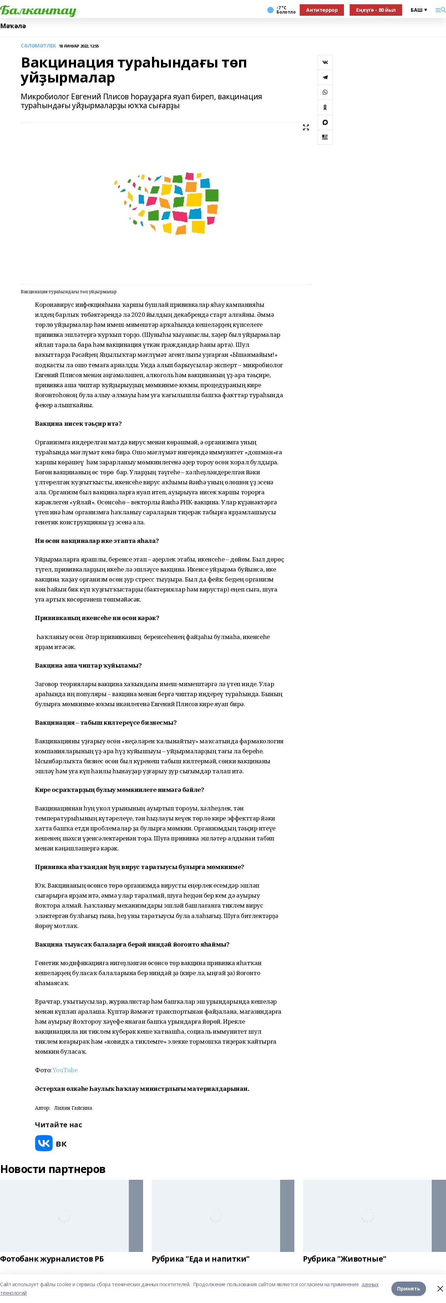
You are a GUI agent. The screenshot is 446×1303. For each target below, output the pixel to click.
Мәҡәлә (13, 26)
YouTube (65, 1070)
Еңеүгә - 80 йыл (376, 9)
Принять (408, 1288)
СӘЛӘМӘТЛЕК (38, 46)
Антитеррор (322, 9)
